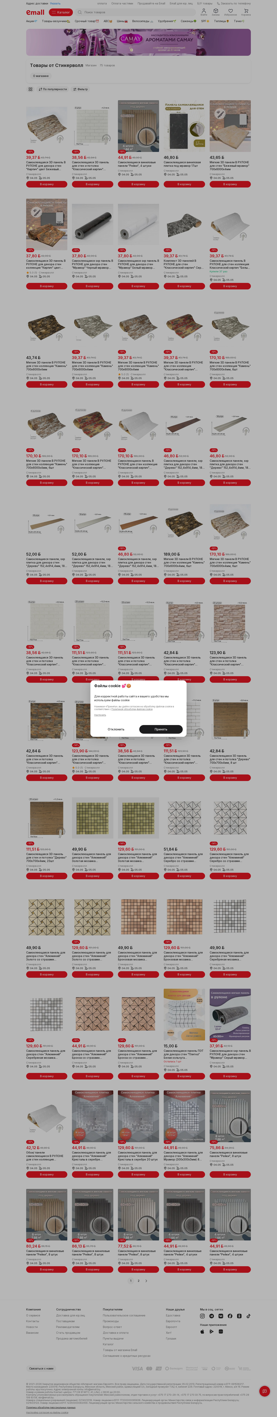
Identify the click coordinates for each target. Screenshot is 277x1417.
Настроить (100, 715)
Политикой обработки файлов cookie (132, 709)
